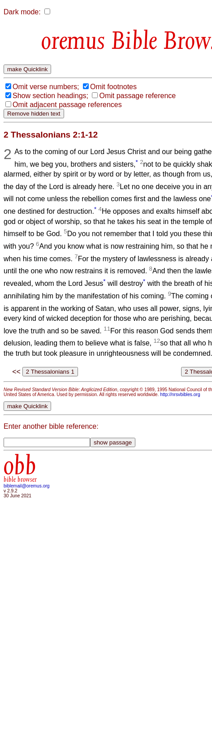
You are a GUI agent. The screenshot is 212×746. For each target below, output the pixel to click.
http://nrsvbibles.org (180, 394)
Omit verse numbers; (46, 87)
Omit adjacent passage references (67, 104)
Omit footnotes (113, 87)
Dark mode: (22, 12)
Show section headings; (50, 95)
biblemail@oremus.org (27, 485)
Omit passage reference (137, 95)
